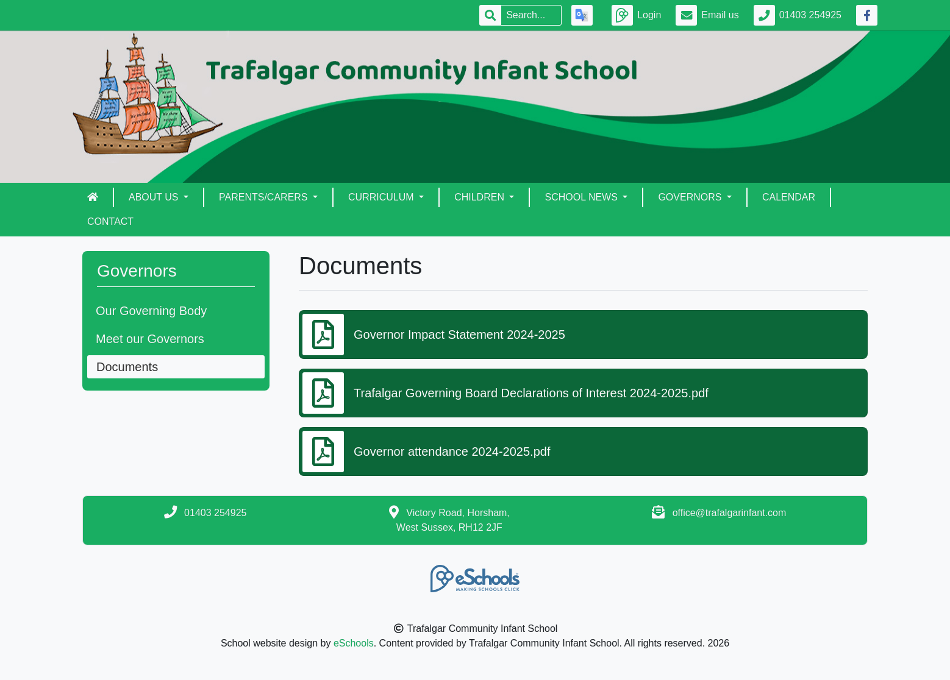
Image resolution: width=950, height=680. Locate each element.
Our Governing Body (151, 310)
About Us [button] (155, 197)
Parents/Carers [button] (264, 197)
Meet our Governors (150, 338)
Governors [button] (691, 197)
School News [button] (582, 197)
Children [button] (480, 197)
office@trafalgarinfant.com (730, 513)
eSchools (354, 643)
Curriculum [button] (382, 197)
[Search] (531, 15)
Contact (110, 221)
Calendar (788, 197)
